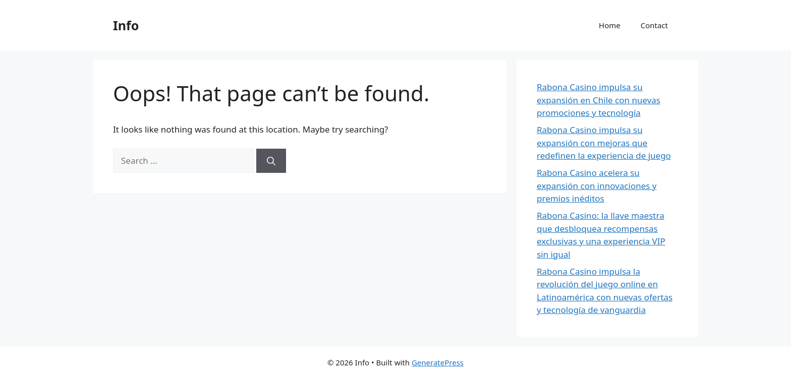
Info (126, 25)
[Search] (271, 161)
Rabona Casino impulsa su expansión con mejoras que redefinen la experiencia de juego (604, 142)
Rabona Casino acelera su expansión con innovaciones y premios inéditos (597, 185)
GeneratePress (438, 362)
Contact (654, 25)
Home (609, 25)
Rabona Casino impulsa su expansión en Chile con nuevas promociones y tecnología (598, 99)
